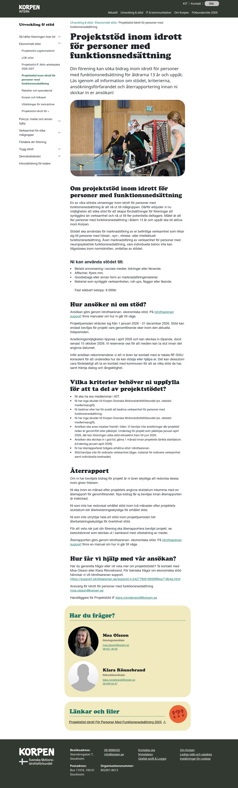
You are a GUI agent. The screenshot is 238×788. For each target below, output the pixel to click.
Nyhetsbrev (145, 754)
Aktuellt (113, 12)
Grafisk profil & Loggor (152, 758)
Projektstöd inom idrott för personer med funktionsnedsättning (39, 79)
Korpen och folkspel (34, 97)
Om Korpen (181, 12)
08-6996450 (112, 750)
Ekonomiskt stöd (29, 44)
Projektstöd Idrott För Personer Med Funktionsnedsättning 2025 (117, 722)
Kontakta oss (146, 750)
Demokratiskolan (30, 156)
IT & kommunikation (158, 12)
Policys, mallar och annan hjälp (35, 121)
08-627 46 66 (110, 648)
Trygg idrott (26, 149)
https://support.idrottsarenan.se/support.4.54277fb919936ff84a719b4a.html (125, 579)
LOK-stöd (27, 57)
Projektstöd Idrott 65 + (36, 111)
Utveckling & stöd (132, 12)
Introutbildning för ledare (35, 163)
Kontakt (196, 3)
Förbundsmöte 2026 (205, 12)
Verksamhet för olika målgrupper (32, 133)
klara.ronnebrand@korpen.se (136, 598)
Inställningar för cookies (195, 758)
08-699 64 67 (110, 683)
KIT (185, 3)
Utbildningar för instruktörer (38, 104)
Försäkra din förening (32, 142)
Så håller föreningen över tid (37, 36)
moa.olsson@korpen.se (87, 590)
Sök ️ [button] (212, 3)
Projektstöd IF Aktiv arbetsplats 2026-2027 (41, 66)
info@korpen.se (114, 754)
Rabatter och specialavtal (37, 90)
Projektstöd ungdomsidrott (38, 50)
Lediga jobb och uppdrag (196, 754)
